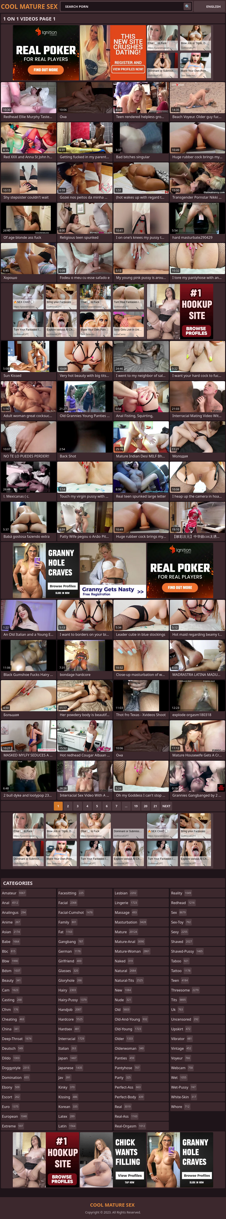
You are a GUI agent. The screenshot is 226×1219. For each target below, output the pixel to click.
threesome (185, 990)
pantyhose (128, 1068)
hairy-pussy (73, 1000)
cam (10, 990)
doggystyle (16, 1068)
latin (67, 1126)
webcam (182, 1068)
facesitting (71, 893)
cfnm (10, 1009)
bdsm (11, 970)
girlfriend (70, 961)
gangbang (71, 941)
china (11, 1029)
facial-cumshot (76, 912)
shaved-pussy (187, 951)
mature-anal (130, 941)
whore (181, 1106)
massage (126, 912)
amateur (14, 893)
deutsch (13, 1048)
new (123, 990)
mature (126, 932)
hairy (67, 990)
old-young (128, 1029)
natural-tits (129, 980)
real (123, 1106)
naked (124, 961)
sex (179, 912)
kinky (67, 1087)
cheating (13, 1019)
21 (155, 806)
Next (166, 806)
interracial (71, 1038)
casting (12, 1000)
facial (68, 902)
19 (136, 806)
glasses (68, 970)
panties (125, 1058)
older (124, 1038)
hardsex (69, 1029)
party (123, 1077)
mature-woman (133, 951)
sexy (180, 932)
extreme (13, 1126)
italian (67, 1048)
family (67, 922)
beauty (12, 980)
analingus (14, 912)
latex (67, 1116)
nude (123, 1000)
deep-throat (17, 1038)
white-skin (184, 1097)
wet (179, 1077)
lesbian (126, 893)
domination (16, 1077)
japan (68, 1058)
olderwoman (130, 1048)
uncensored (185, 1019)
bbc (9, 951)
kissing (68, 1097)
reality (181, 893)
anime (11, 922)
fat (65, 932)
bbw (10, 961)
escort (11, 1097)
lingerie (126, 902)
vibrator (182, 1038)
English (213, 6)
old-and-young (131, 1019)
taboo (180, 961)
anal (10, 902)
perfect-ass (128, 1087)
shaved (182, 941)
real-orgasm (130, 1126)
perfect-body (129, 1097)
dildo (11, 1058)
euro (10, 1106)
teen (180, 980)
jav (65, 1077)
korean (68, 1106)
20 (145, 806)
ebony (11, 1087)
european (15, 1116)
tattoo (181, 970)
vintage (181, 1048)
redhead (183, 902)
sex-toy (181, 922)
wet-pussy (184, 1087)
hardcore (71, 1019)
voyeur (181, 1058)
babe (11, 941)
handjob (70, 1009)
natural (126, 970)
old (122, 1009)
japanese (70, 1068)
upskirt (181, 1029)
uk (177, 1009)
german (70, 951)
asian (11, 932)
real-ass (126, 1116)
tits (179, 1000)
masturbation (131, 922)
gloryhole (70, 980)
